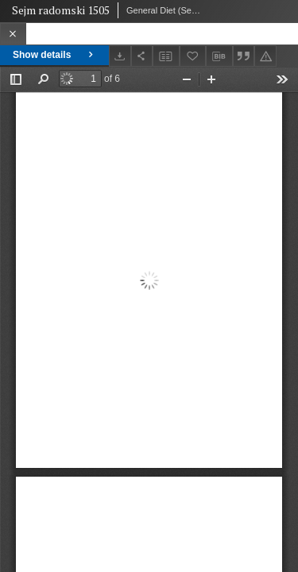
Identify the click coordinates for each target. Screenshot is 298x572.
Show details (54, 54)
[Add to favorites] (193, 56)
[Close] (13, 33)
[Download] (120, 56)
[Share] (142, 56)
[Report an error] (265, 56)
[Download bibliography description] (219, 56)
